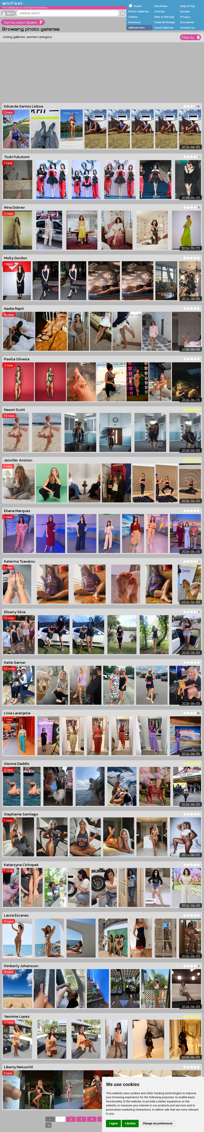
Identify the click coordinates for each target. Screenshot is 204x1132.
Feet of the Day (164, 17)
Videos (133, 17)
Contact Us (187, 27)
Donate (185, 11)
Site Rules (161, 6)
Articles (159, 11)
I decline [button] (130, 1123)
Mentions (134, 22)
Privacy (185, 17)
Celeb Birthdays (164, 22)
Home (137, 6)
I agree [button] (113, 1123)
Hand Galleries (164, 27)
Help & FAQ (187, 6)
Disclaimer (187, 22)
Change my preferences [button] (157, 1123)
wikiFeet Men (136, 27)
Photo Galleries (138, 11)
